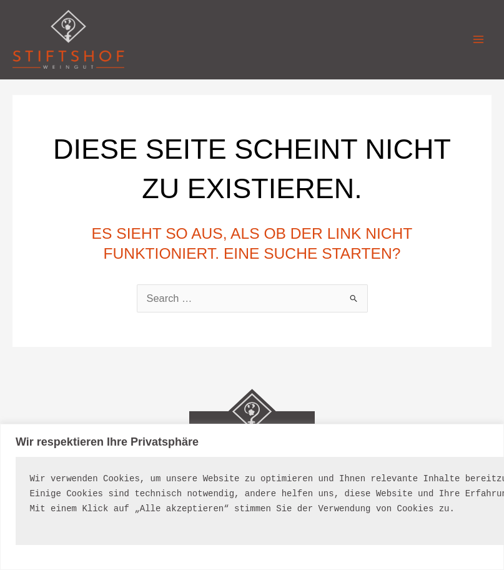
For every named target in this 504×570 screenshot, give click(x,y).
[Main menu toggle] (478, 39)
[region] (252, 497)
